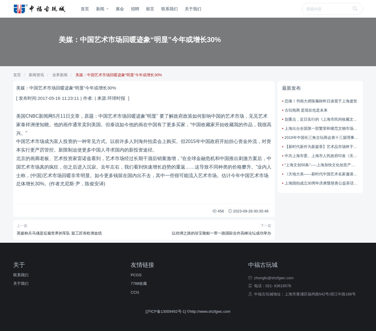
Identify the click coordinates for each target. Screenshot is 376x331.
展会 (120, 8)
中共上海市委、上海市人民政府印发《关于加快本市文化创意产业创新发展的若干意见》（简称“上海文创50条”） (321, 156)
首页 (85, 8)
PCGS (136, 275)
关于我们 (193, 8)
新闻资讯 (36, 75)
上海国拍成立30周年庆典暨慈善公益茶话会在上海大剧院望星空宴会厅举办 (321, 183)
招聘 (135, 8)
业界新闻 (60, 75)
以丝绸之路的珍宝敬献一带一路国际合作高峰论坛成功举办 (221, 233)
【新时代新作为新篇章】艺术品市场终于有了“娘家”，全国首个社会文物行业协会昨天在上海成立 (321, 146)
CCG (135, 292)
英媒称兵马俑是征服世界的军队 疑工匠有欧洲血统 (59, 233)
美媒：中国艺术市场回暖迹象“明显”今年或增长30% (118, 75)
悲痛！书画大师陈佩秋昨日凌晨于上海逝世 (321, 101)
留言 (150, 8)
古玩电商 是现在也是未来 (306, 110)
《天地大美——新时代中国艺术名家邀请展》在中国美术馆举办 (321, 174)
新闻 (100, 8)
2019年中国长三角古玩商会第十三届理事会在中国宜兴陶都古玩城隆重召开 (321, 137)
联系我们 (169, 8)
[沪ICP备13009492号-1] (166, 311)
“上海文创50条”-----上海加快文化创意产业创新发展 (321, 165)
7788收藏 (139, 283)
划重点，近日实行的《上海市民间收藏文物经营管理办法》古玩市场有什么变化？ (321, 119)
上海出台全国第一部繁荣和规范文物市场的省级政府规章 (321, 128)
